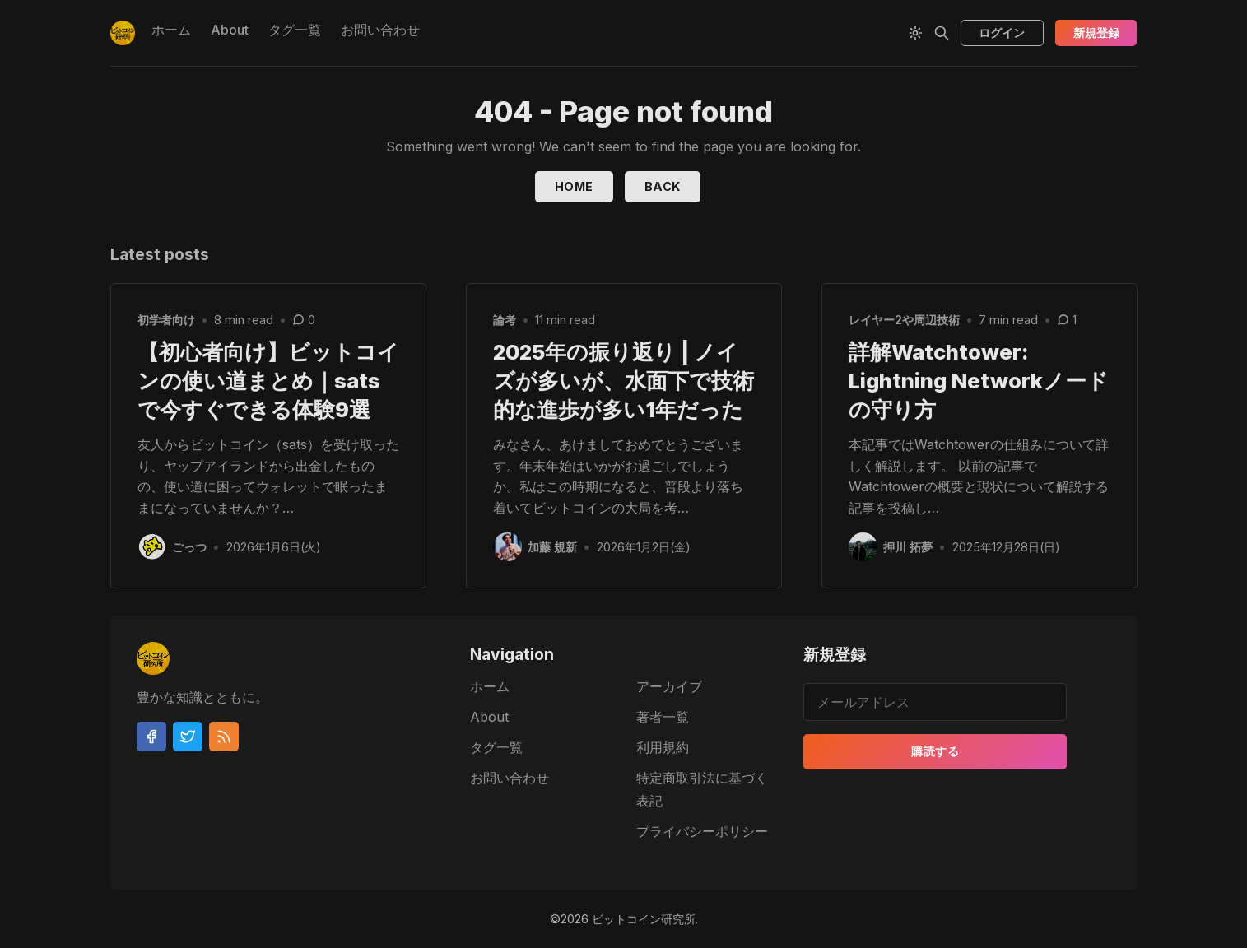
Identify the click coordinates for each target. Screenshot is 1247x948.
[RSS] (224, 736)
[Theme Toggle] (915, 33)
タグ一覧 (294, 29)
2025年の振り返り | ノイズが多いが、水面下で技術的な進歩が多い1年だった (623, 380)
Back (662, 186)
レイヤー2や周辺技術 (904, 320)
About (230, 29)
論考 (504, 320)
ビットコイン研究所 (644, 919)
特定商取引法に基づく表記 (702, 789)
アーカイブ (669, 686)
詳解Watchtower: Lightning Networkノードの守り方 (979, 380)
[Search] (941, 33)
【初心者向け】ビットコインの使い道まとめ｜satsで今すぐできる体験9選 (268, 380)
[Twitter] (187, 736)
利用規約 (662, 747)
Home (574, 186)
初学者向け (166, 320)
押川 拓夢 (908, 547)
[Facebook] (151, 736)
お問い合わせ (380, 29)
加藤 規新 (553, 547)
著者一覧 (662, 717)
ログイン (1002, 33)
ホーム (171, 29)
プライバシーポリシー (702, 831)
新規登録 (1096, 33)
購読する (935, 751)
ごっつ (190, 547)
